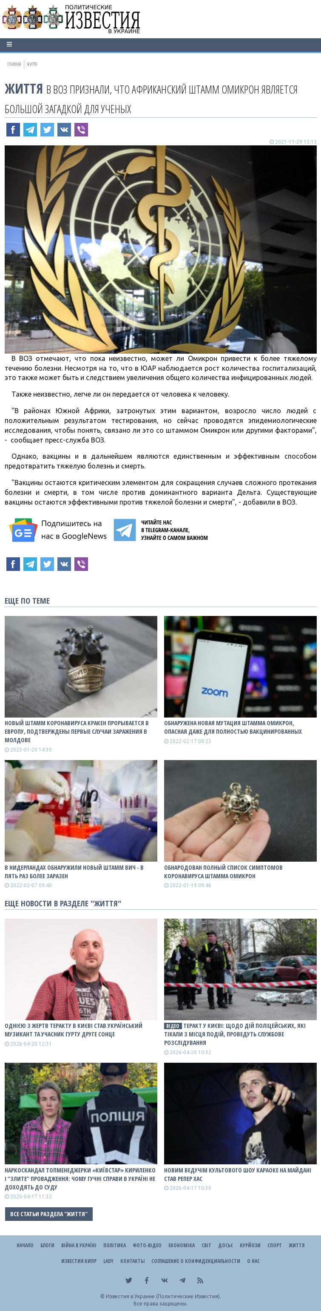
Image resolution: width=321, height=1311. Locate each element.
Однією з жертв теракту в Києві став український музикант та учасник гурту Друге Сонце (73, 1030)
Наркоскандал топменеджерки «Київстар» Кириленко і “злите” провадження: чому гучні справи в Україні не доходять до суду (80, 1178)
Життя (24, 88)
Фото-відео (147, 1245)
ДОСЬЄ (225, 1245)
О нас (253, 1261)
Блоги (47, 1245)
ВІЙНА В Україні (79, 1245)
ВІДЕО (172, 1026)
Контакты (132, 1261)
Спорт (274, 1245)
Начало (25, 1245)
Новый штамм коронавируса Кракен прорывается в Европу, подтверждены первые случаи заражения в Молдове (77, 731)
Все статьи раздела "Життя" (49, 1214)
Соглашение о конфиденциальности (195, 1261)
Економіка (181, 1245)
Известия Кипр (79, 1261)
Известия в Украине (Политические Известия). (163, 1296)
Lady (108, 1261)
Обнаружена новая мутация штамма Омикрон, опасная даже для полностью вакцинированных (233, 727)
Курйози (250, 1245)
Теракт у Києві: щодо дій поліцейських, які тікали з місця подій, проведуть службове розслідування (235, 1034)
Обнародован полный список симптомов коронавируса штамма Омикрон (223, 871)
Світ (206, 1245)
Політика (114, 1245)
